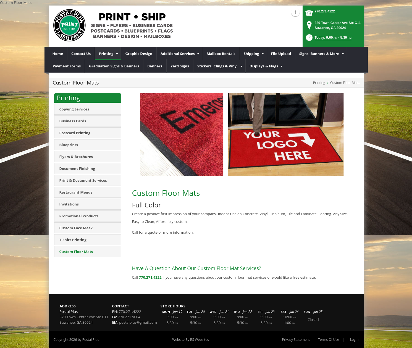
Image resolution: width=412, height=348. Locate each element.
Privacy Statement (296, 339)
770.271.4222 (325, 11)
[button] (328, 39)
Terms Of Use (328, 339)
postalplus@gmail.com (138, 322)
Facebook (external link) (295, 12)
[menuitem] (58, 53)
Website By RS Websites (190, 339)
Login (354, 339)
